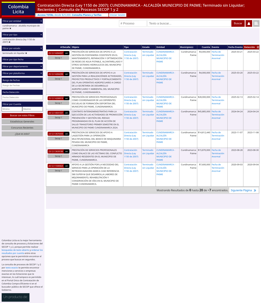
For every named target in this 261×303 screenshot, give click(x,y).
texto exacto (12, 267)
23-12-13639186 (56, 151)
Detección (249, 47)
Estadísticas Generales (22, 121)
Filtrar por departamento (15, 66)
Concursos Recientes (22, 127)
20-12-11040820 (56, 165)
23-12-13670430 (56, 133)
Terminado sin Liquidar (148, 53)
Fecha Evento (235, 47)
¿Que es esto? (22, 133)
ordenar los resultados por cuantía (22, 251)
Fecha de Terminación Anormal (218, 55)
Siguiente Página (244, 190)
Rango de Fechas (11, 80)
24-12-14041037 (56, 112)
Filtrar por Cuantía (12, 104)
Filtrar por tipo (10, 34)
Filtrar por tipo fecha (13, 59)
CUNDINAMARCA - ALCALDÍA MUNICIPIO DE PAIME (165, 56)
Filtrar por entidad (12, 20)
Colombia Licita (18, 9)
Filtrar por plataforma (14, 73)
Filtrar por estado (11, 48)
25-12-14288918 (56, 98)
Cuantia (206, 47)
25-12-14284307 (56, 53)
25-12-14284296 (56, 74)
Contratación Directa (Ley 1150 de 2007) (131, 55)
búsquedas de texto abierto (15, 249)
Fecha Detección (11, 92)
